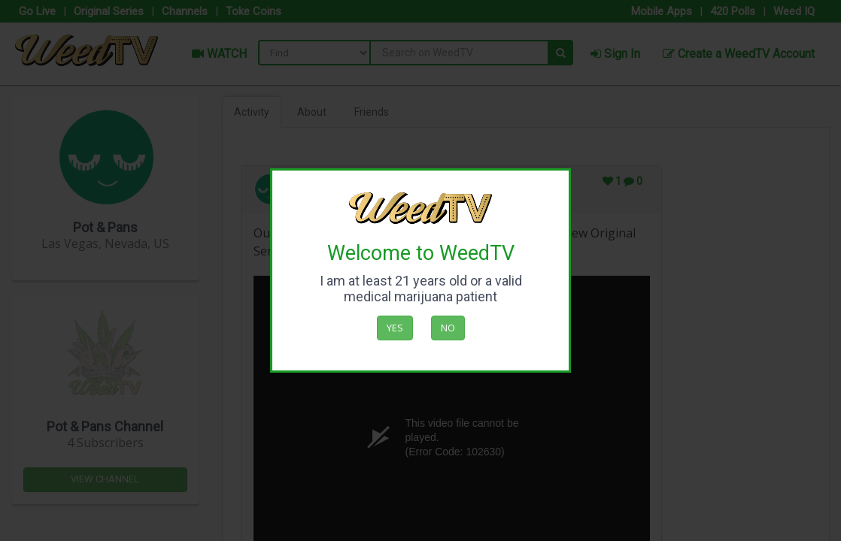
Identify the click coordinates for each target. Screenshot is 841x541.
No (448, 327)
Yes (395, 327)
